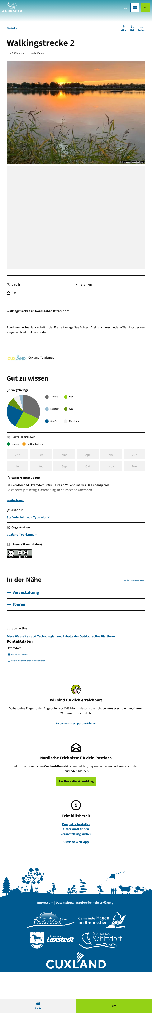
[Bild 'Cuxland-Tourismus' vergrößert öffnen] (17, 358)
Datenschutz (65, 903)
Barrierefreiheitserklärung (94, 903)
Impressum (45, 903)
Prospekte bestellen (76, 825)
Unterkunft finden (76, 830)
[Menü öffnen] (134, 7)
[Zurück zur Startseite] (12, 7)
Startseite (12, 28)
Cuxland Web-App (76, 843)
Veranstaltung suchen (76, 835)
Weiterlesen (15, 501)
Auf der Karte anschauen (134, 581)
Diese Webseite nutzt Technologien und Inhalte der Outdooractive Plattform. (61, 637)
